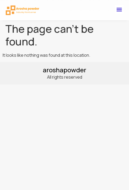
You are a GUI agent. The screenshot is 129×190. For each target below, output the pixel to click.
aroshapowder (64, 69)
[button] (119, 9)
